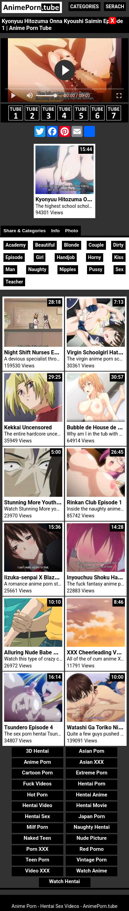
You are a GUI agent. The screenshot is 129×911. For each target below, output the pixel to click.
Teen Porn (37, 860)
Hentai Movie (91, 805)
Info (55, 230)
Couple (96, 245)
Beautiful (45, 245)
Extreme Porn (91, 773)
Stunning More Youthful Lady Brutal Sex (53, 502)
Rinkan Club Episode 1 (94, 502)
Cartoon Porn (37, 773)
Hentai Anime (91, 795)
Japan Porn (91, 816)
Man (10, 269)
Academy (16, 245)
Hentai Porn (91, 784)
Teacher (14, 282)
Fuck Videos (37, 784)
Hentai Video (37, 805)
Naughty (37, 269)
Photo (71, 230)
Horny (94, 257)
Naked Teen (37, 838)
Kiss (118, 257)
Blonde (71, 245)
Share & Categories (24, 230)
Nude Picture (92, 838)
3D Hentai (37, 751)
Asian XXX (91, 762)
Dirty (118, 245)
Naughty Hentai (92, 827)
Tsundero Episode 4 (28, 727)
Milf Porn (37, 827)
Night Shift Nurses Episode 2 (39, 352)
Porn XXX (37, 849)
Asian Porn (91, 751)
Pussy (95, 269)
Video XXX (37, 871)
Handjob (66, 257)
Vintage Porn (92, 860)
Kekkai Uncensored (28, 427)
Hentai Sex (37, 816)
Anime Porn (37, 762)
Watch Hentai (64, 881)
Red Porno (91, 849)
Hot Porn (37, 795)
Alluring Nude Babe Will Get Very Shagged (56, 652)
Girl (39, 257)
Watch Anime (91, 871)
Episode (14, 257)
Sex (119, 269)
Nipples (68, 269)
